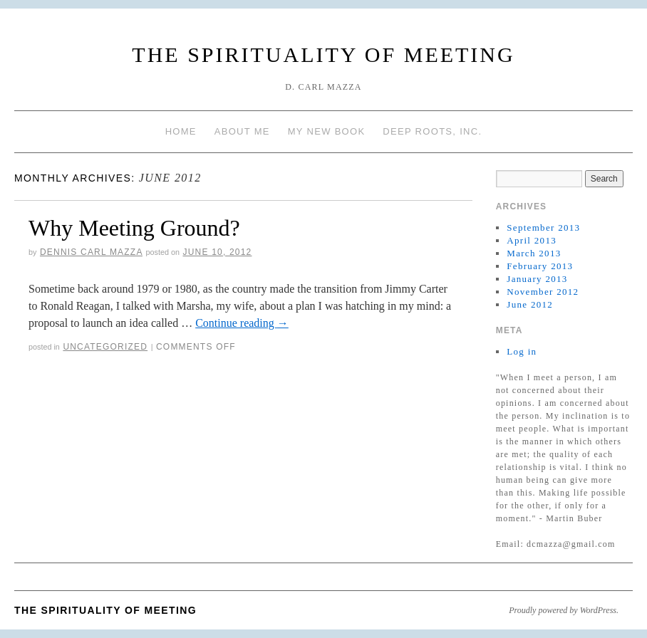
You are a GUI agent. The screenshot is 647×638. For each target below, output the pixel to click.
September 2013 (543, 227)
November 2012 (543, 291)
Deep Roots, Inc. (432, 131)
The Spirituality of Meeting (323, 54)
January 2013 (537, 278)
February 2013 (540, 266)
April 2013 (532, 240)
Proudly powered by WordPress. (563, 610)
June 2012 (530, 304)
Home (181, 131)
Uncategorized (105, 347)
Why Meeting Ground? (134, 228)
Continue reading (242, 323)
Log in (522, 351)
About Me (242, 131)
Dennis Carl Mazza (91, 252)
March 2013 (534, 253)
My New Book (327, 131)
